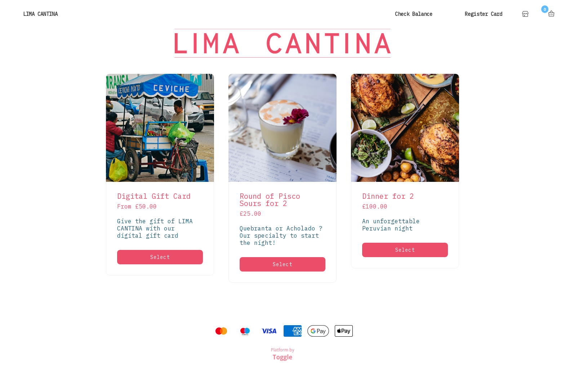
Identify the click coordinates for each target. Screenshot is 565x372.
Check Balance (413, 14)
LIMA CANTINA (40, 14)
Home (526, 14)
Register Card (483, 14)
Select (160, 257)
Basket (551, 13)
